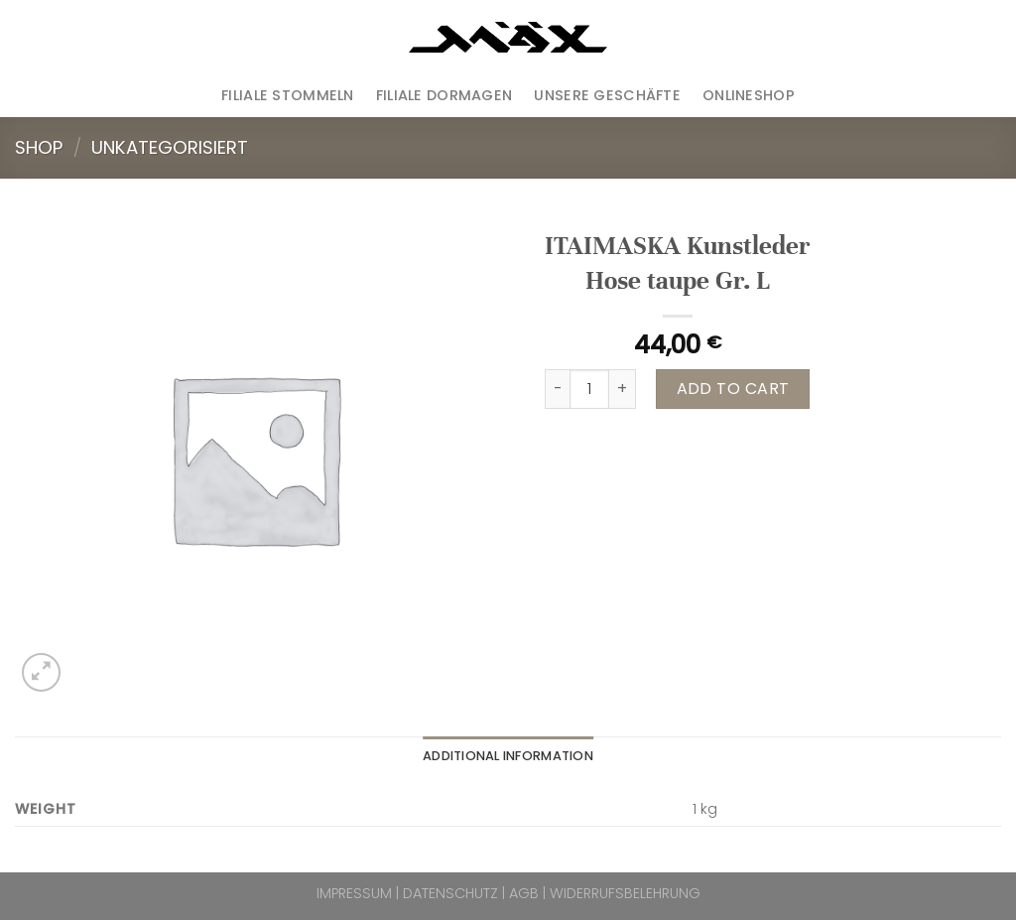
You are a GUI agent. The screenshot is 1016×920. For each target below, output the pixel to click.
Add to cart (733, 388)
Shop (39, 147)
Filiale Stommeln (287, 95)
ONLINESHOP (748, 95)
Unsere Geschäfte (607, 95)
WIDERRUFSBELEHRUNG (625, 893)
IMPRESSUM (354, 893)
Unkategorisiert (169, 147)
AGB (524, 893)
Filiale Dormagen (444, 95)
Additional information (508, 755)
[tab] (508, 756)
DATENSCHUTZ (450, 893)
